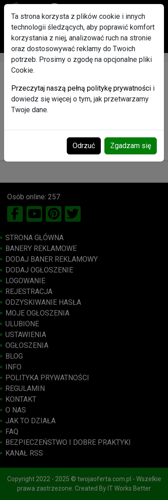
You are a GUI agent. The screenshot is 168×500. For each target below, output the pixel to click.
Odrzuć (84, 145)
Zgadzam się (130, 145)
